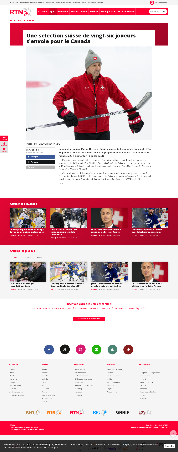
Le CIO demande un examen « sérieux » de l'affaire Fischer (106, 230)
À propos (143, 369)
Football (45, 369)
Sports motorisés (48, 395)
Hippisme (45, 389)
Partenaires (144, 385)
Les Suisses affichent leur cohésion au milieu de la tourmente (63, 232)
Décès (57, 2)
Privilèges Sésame (79, 2)
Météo (109, 379)
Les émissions (79, 369)
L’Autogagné (79, 389)
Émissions (63, 11)
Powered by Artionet (138, 427)
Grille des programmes (83, 379)
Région (12, 369)
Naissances (50, 2)
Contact (142, 395)
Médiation (143, 389)
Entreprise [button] (24, 2)
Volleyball (45, 379)
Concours (78, 395)
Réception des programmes (150, 372)
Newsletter (144, 398)
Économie (13, 379)
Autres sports (47, 398)
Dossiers (12, 389)
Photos (74, 11)
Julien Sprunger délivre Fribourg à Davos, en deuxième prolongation (27, 230)
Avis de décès (112, 392)
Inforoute (33, 2)
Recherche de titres (81, 376)
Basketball (45, 376)
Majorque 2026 (108, 11)
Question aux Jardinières (83, 385)
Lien (31, 167)
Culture (12, 382)
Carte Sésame (66, 2)
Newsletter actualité (16, 395)
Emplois (41, 2)
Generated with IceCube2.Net (157, 427)
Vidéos (84, 11)
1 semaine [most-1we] (27, 258)
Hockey (30, 20)
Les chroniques (80, 372)
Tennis (44, 392)
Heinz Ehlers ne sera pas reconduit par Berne (22, 284)
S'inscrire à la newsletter (89, 319)
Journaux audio (15, 385)
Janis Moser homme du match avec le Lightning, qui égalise (147, 230)
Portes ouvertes (126, 11)
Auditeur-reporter (158, 3)
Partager (33, 157)
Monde (12, 376)
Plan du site (39, 429)
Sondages (78, 392)
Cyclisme (45, 382)
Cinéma (110, 372)
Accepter (169, 446)
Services (94, 11)
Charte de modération (148, 392)
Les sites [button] (14, 2)
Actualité (43, 11)
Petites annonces (113, 382)
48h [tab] (15, 258)
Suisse (11, 372)
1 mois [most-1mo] (39, 258)
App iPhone (112, 349)
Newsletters (96, 349)
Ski (43, 385)
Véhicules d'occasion (95, 2)
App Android (128, 349)
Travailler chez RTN (146, 382)
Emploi (109, 389)
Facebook (49, 349)
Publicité (143, 379)
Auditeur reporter (16, 392)
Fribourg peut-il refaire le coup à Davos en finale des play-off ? (67, 284)
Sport (53, 11)
